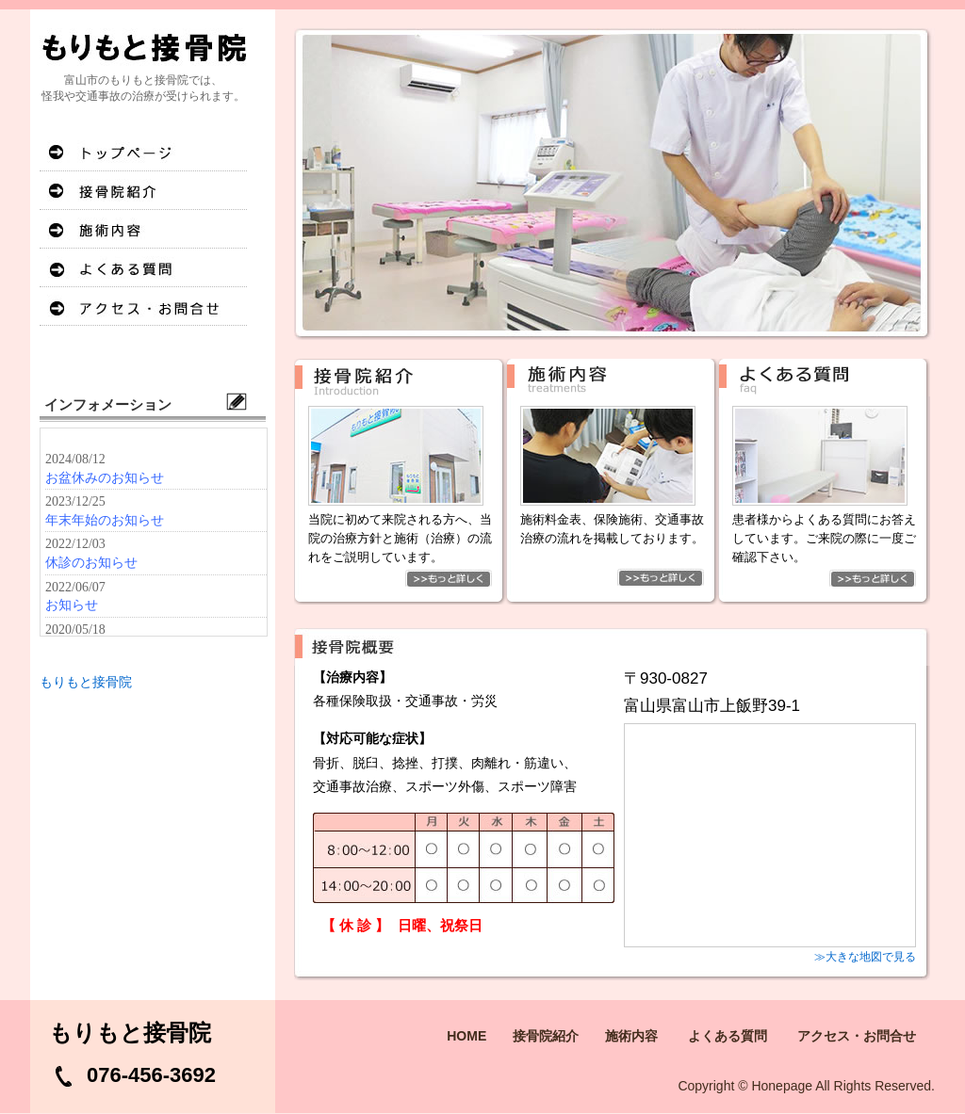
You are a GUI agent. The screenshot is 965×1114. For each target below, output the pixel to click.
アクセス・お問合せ (143, 306)
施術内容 (143, 229)
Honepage (781, 1085)
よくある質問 (143, 268)
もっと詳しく (400, 578)
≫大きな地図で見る (865, 956)
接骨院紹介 (143, 190)
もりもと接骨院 (86, 681)
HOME (143, 152)
